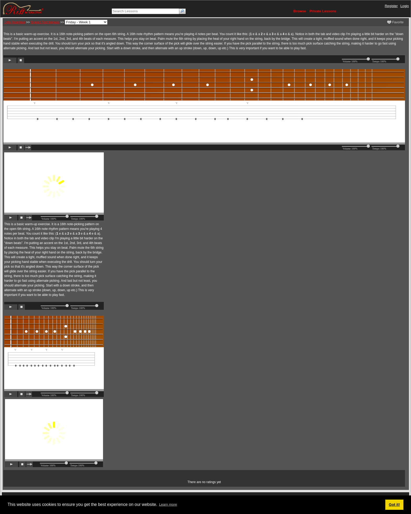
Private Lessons (323, 11)
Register (391, 6)
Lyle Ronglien (14, 22)
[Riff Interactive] (23, 8)
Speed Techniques (45, 22)
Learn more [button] (168, 504)
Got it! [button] (394, 504)
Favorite (395, 22)
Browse (299, 11)
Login (404, 6)
